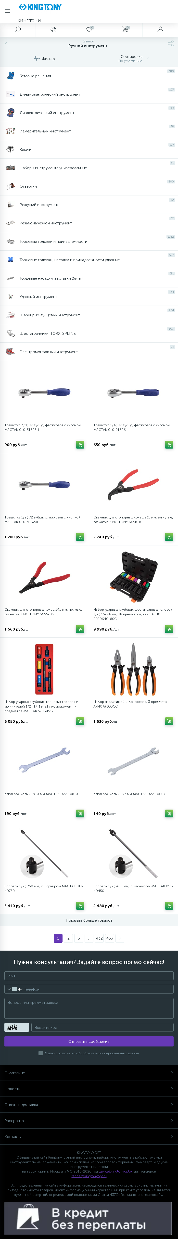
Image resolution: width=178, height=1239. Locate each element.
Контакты (89, 1136)
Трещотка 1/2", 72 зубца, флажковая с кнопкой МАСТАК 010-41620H (42, 519)
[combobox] (14, 989)
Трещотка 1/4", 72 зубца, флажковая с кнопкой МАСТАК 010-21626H (131, 427)
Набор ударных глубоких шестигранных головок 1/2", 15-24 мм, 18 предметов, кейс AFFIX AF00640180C (132, 614)
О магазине (89, 1073)
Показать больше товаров (89, 920)
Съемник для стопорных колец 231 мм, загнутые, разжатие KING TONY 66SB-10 (133, 519)
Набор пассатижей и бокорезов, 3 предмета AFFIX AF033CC (130, 704)
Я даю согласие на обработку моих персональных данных (92, 1053)
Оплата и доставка (89, 1104)
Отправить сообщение (89, 1041)
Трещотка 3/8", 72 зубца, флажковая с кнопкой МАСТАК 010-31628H (42, 427)
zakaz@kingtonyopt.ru (116, 1171)
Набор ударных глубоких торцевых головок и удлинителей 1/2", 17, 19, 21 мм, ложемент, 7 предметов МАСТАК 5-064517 (41, 706)
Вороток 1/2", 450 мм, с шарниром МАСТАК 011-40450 (133, 888)
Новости (89, 1088)
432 (99, 938)
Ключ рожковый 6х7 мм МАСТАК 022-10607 (129, 794)
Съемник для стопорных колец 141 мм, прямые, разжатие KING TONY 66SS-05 (43, 611)
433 (109, 938)
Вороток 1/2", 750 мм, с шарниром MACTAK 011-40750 (44, 888)
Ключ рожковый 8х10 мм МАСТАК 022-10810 (41, 794)
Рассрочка (89, 1120)
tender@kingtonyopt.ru (89, 1176)
